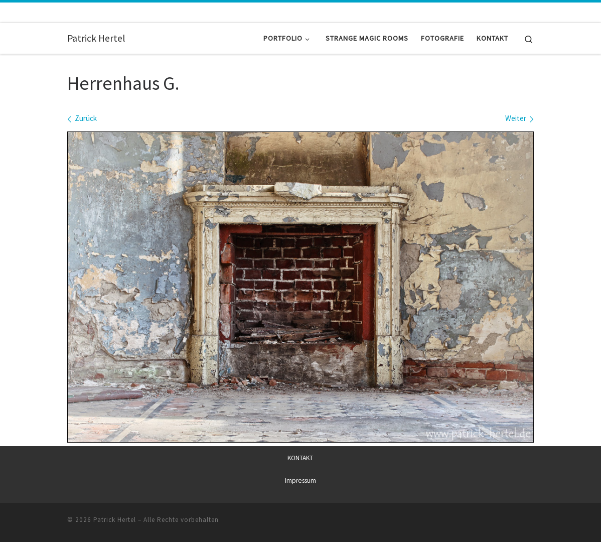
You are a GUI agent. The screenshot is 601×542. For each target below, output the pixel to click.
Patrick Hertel (114, 519)
